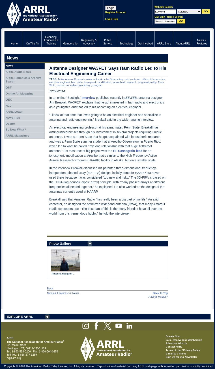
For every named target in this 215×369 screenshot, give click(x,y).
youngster (97, 85)
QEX (9, 99)
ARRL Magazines (17, 135)
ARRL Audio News (18, 72)
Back (50, 288)
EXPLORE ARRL (20, 316)
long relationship (147, 82)
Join (168, 340)
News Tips (13, 117)
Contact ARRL (174, 346)
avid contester (132, 79)
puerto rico (63, 85)
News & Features (57, 293)
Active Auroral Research (71, 79)
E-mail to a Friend (176, 353)
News (9, 65)
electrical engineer (59, 82)
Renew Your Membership (187, 340)
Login (110, 8)
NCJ (8, 105)
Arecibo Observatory (111, 79)
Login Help (111, 19)
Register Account (115, 12)
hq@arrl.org (14, 358)
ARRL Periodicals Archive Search (23, 79)
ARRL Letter (14, 111)
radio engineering (80, 85)
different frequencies (153, 79)
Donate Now (173, 336)
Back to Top (160, 293)
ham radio (77, 82)
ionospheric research (125, 82)
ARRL (48, 13)
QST (9, 87)
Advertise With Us (176, 343)
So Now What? (16, 129)
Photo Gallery (60, 243)
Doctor (10, 123)
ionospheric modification (97, 82)
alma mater (92, 79)
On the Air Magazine (19, 93)
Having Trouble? (158, 296)
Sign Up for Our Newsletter (181, 357)
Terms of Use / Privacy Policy (183, 350)
